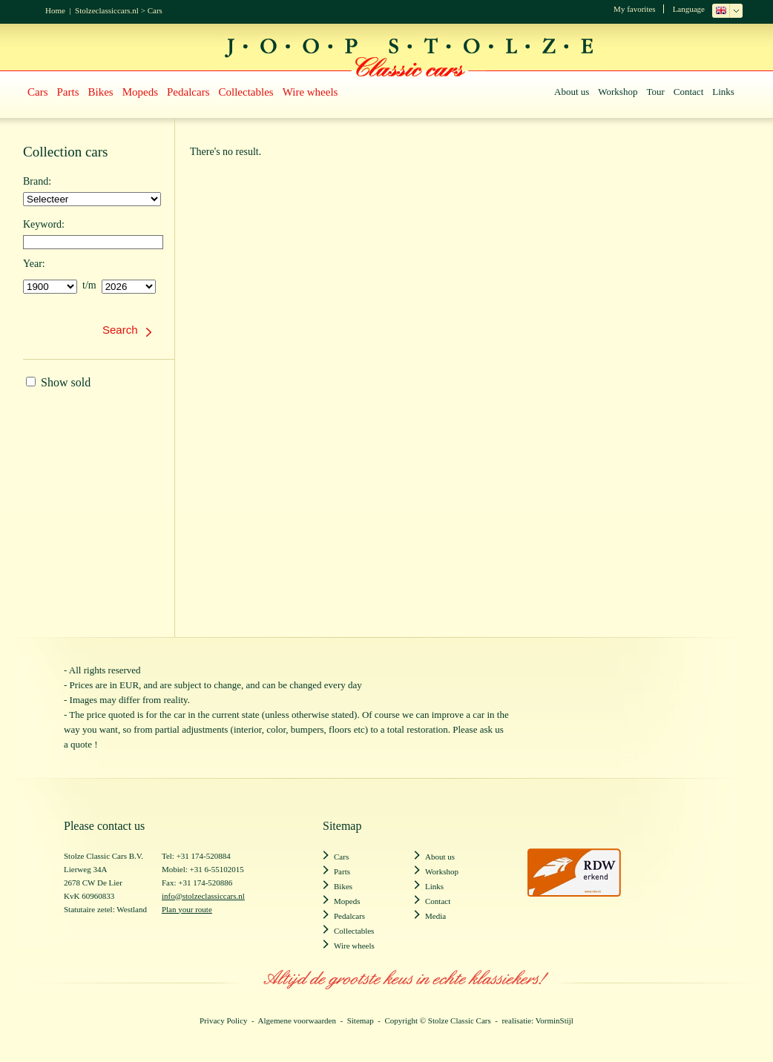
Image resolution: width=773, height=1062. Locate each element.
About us (571, 91)
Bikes (101, 92)
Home (55, 10)
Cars (155, 10)
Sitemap (360, 1020)
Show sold (58, 382)
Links (723, 91)
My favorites (635, 8)
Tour (655, 91)
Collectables (246, 92)
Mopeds (140, 92)
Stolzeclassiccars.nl (107, 10)
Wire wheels (310, 92)
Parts (68, 92)
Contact (688, 91)
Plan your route (187, 909)
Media (435, 915)
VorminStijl (554, 1020)
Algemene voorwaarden (297, 1020)
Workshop (617, 91)
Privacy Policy (223, 1020)
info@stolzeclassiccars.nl (203, 895)
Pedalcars (188, 92)
